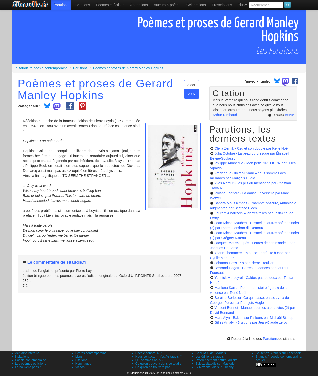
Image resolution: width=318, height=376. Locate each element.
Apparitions (139, 5)
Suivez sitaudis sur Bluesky (215, 367)
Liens (79, 356)
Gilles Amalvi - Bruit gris (250, 322)
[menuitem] (61, 5)
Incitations (22, 356)
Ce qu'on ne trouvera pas (152, 367)
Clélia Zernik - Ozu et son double (251, 148)
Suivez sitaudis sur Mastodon (216, 363)
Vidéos (80, 367)
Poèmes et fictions (110, 5)
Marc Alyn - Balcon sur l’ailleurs (253, 318)
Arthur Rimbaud (225, 115)
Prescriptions (222, 5)
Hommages (83, 363)
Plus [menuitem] (242, 5)
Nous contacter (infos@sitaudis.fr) (159, 356)
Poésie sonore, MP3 (149, 353)
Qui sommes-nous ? (149, 360)
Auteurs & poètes (167, 5)
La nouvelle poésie (28, 367)
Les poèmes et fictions (30, 363)
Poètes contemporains (90, 353)
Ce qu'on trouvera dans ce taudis (158, 363)
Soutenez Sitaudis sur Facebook (278, 353)
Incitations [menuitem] (82, 5)
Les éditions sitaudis (210, 356)
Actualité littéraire (27, 353)
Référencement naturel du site (217, 360)
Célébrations (196, 5)
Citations (81, 360)
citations (289, 114)
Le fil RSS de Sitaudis (211, 353)
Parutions (61, 5)
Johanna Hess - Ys (243, 263)
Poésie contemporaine (30, 360)
